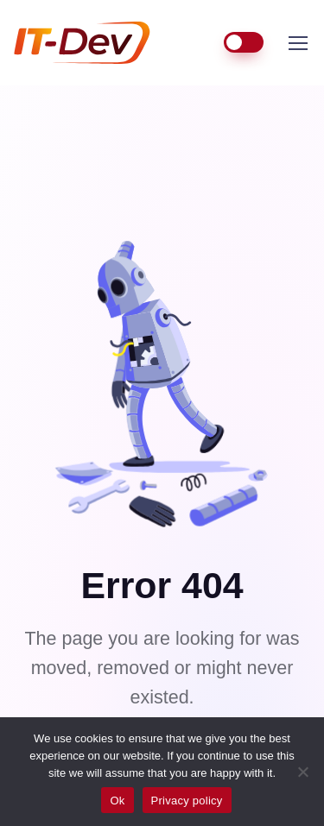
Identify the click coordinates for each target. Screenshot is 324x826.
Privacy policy (187, 800)
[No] (302, 771)
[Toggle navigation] (297, 43)
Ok (117, 800)
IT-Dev (95, 42)
